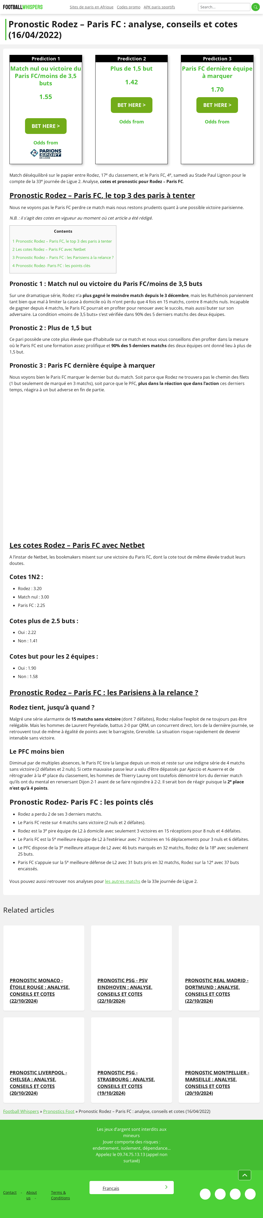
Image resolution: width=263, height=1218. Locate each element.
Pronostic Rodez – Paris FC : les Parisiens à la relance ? (62, 257)
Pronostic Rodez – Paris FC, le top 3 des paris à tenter (62, 241)
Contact (10, 1192)
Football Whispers (21, 1111)
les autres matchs (122, 881)
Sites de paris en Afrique (91, 6)
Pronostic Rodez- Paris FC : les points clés (51, 265)
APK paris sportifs (159, 6)
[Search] (224, 7)
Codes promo (128, 6)
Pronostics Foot (59, 1111)
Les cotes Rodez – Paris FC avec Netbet (49, 249)
